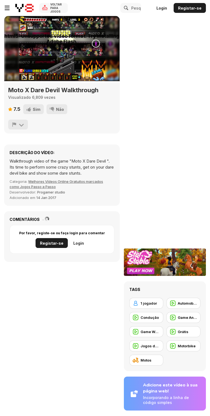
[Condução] (146, 317)
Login (161, 8)
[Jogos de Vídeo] (146, 345)
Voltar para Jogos (56, 8)
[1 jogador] (146, 303)
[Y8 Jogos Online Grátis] (24, 8)
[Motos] (146, 360)
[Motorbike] (183, 345)
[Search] (125, 8)
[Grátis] (183, 331)
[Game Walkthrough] (146, 331)
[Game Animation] (183, 317)
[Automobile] (183, 303)
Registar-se (190, 8)
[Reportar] (18, 124)
